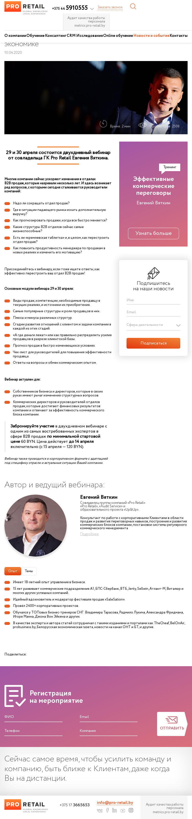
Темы (29, 571)
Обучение (35, 36)
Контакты (179, 36)
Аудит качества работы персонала (86, 19)
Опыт (12, 571)
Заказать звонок (110, 7)
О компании (15, 36)
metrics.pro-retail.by (90, 25)
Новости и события (151, 36)
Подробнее (89, 534)
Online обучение (118, 36)
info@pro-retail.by (115, 802)
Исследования (89, 36)
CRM (71, 36)
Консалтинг (55, 36)
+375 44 (70, 8)
